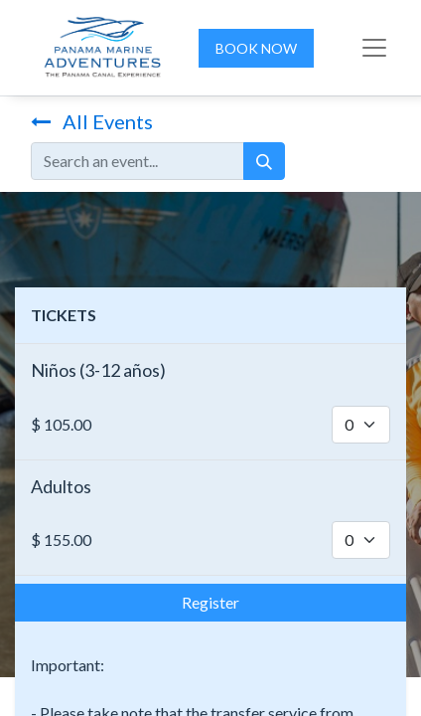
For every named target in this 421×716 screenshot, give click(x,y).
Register (210, 602)
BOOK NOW (256, 48)
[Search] (264, 161)
